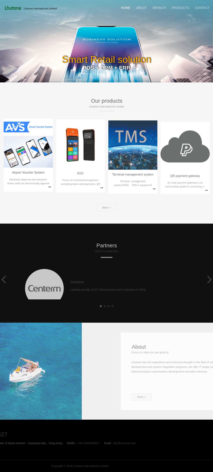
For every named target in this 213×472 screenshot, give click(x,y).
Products (180, 8)
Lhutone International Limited (30, 8)
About (141, 8)
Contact (202, 8)
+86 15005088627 (28, 443)
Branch (159, 8)
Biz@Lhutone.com (65, 443)
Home (125, 8)
